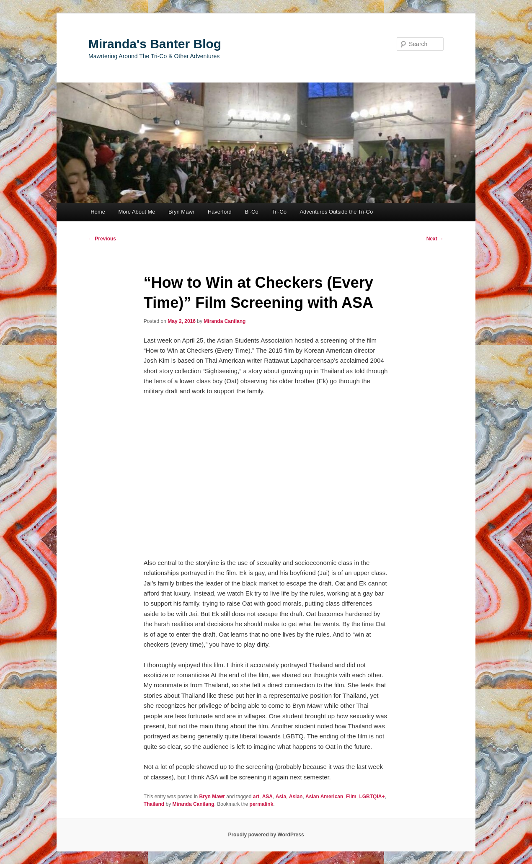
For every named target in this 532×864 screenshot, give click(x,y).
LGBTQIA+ (372, 797)
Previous (102, 239)
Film (351, 797)
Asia (281, 797)
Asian (296, 797)
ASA (267, 797)
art (256, 797)
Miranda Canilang (224, 321)
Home (97, 212)
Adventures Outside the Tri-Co (336, 212)
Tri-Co (279, 212)
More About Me (136, 212)
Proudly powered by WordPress (266, 835)
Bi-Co (251, 212)
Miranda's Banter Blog (154, 44)
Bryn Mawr (181, 212)
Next (435, 239)
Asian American (324, 797)
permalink (262, 804)
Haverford (220, 212)
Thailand (154, 804)
